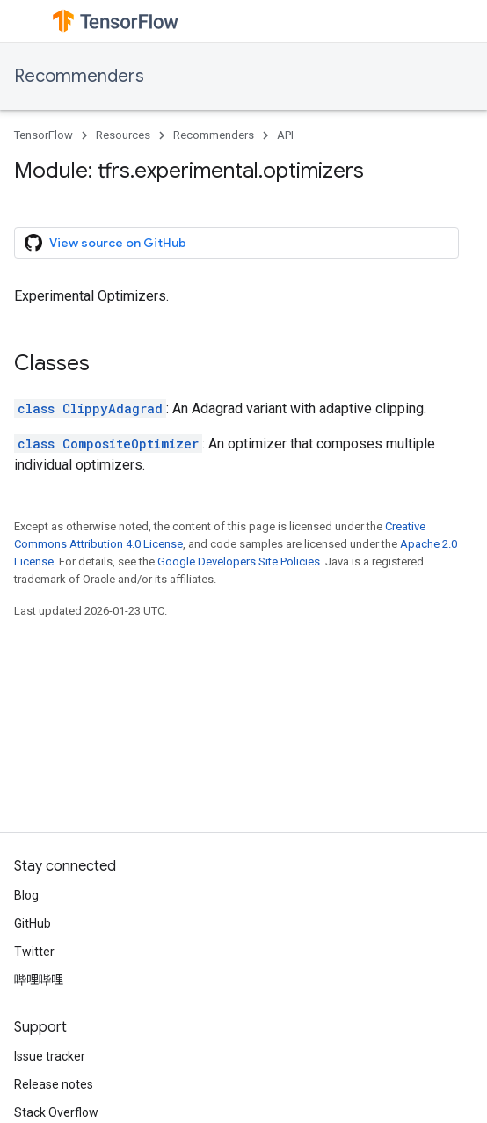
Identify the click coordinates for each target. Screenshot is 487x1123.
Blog (26, 895)
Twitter (34, 951)
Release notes (53, 1084)
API (285, 135)
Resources (123, 135)
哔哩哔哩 (38, 980)
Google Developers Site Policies (238, 561)
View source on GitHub (105, 243)
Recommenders (79, 76)
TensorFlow (43, 135)
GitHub (32, 923)
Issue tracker (49, 1056)
